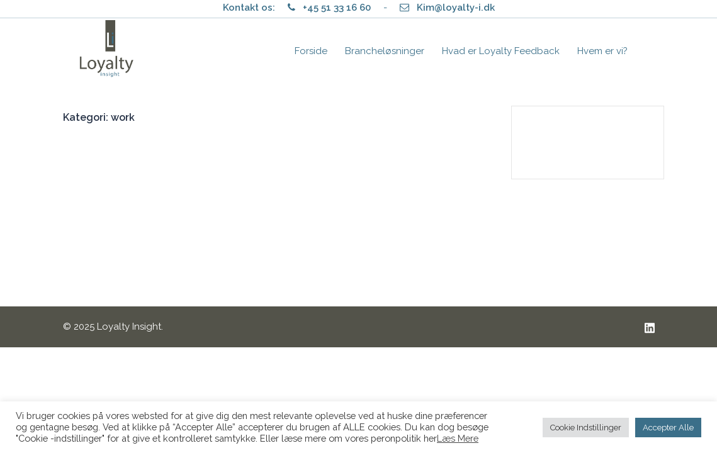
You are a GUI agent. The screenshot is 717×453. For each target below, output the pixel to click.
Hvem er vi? (602, 51)
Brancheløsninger (384, 51)
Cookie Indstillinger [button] (585, 427)
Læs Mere (457, 438)
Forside (311, 51)
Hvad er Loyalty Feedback (501, 51)
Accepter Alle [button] (668, 427)
